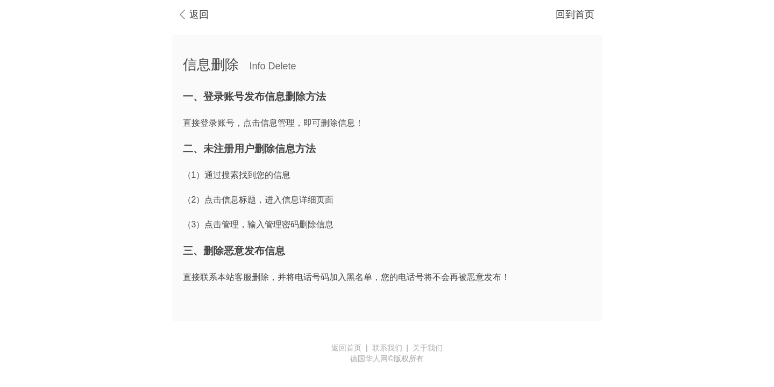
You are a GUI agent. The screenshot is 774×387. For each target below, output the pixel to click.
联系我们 (387, 347)
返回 (199, 14)
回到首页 (575, 14)
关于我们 (428, 347)
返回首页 (346, 347)
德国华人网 (369, 358)
